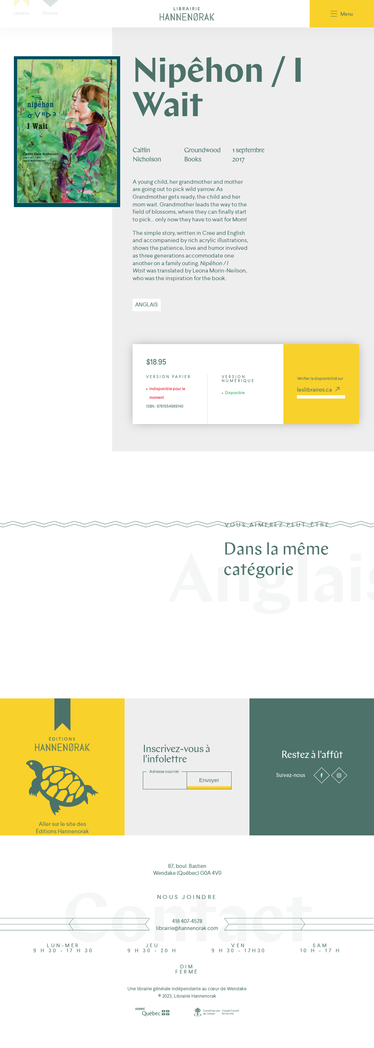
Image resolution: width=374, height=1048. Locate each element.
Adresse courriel (164, 771)
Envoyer (209, 780)
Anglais (146, 304)
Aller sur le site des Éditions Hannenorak (62, 827)
